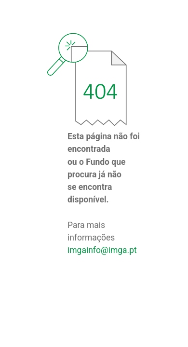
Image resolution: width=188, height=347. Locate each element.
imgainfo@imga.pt (102, 250)
